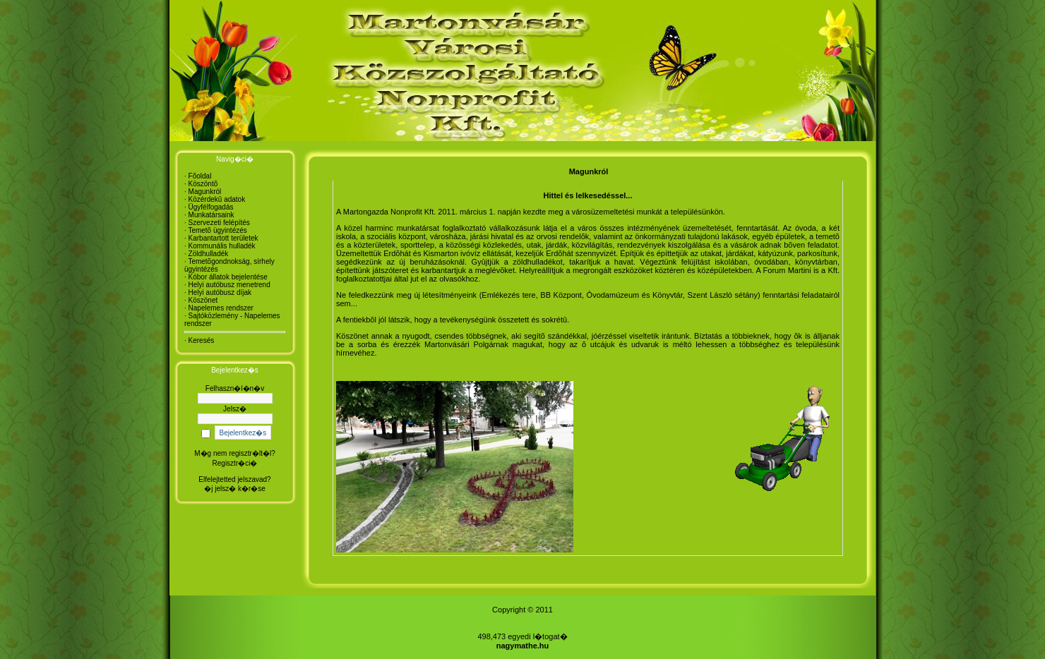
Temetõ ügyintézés (217, 230)
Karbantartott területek (223, 238)
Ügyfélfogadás (211, 207)
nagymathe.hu (522, 645)
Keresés (202, 340)
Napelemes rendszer (221, 308)
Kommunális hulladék (222, 246)
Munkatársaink (211, 215)
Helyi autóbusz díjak (220, 292)
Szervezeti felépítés (219, 222)
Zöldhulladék (209, 254)
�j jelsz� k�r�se (234, 488)
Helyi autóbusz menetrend (229, 285)
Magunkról (205, 191)
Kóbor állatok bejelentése (228, 277)
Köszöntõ (203, 184)
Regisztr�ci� (235, 463)
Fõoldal (200, 176)
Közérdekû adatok (217, 199)
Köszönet (203, 300)
